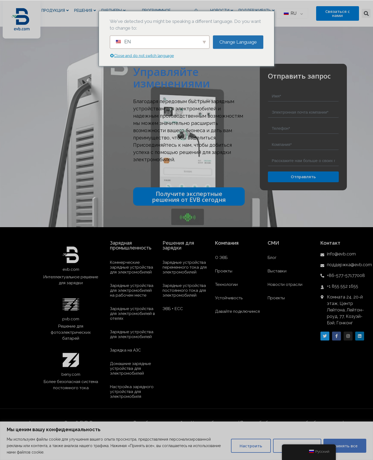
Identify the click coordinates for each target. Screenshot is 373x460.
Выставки (277, 271)
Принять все (345, 445)
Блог (272, 257)
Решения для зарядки (178, 245)
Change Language (238, 41)
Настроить (251, 445)
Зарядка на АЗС (125, 350)
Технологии (226, 284)
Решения (85, 10)
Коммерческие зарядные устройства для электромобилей (131, 267)
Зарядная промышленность (130, 245)
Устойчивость (229, 298)
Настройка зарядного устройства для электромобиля (132, 391)
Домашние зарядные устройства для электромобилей (130, 368)
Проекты (223, 271)
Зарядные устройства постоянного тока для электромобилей (184, 290)
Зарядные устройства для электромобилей (131, 334)
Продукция (55, 10)
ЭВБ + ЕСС (173, 308)
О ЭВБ (221, 257)
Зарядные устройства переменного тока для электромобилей (185, 267)
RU (290, 13)
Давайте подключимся (237, 311)
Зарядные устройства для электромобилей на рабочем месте (131, 290)
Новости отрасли (285, 284)
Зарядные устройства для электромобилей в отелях (132, 313)
